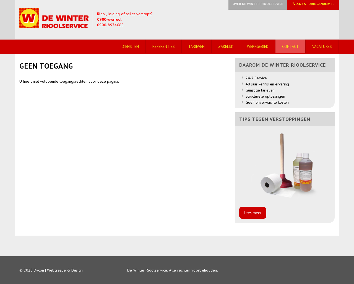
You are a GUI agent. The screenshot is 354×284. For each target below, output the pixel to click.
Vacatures (322, 46)
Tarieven (196, 46)
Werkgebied (258, 46)
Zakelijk (225, 46)
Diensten (130, 46)
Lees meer (253, 212)
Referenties (163, 46)
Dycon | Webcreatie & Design (58, 270)
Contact (290, 46)
